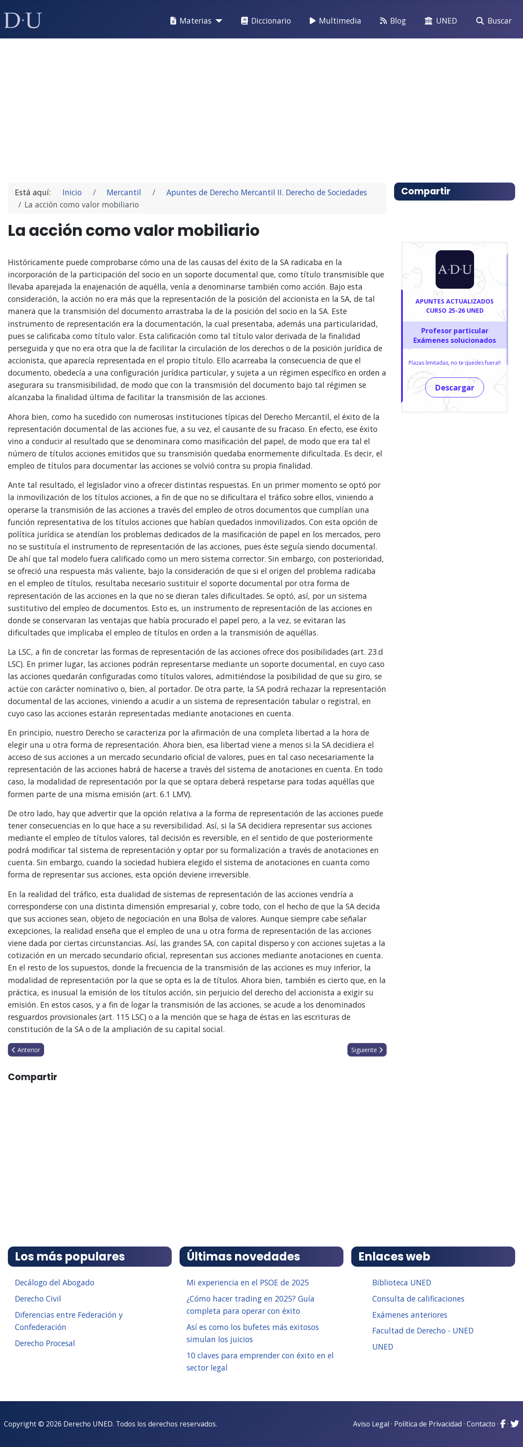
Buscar (492, 21)
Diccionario (264, 21)
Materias (189, 21)
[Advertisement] (262, 106)
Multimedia (333, 21)
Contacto (481, 1424)
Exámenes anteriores (409, 1314)
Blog (391, 21)
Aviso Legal (371, 1424)
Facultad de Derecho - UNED (423, 1330)
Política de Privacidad (428, 1424)
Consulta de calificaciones (418, 1298)
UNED (439, 21)
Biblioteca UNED (401, 1282)
